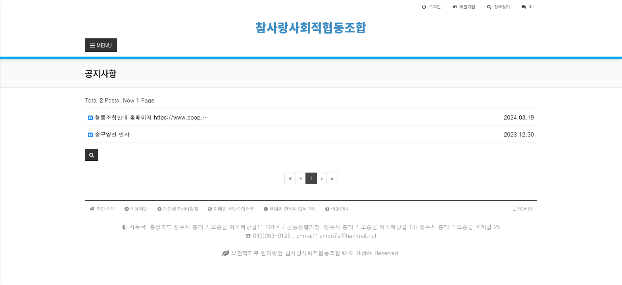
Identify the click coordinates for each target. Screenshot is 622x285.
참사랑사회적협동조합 (311, 27)
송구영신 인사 (109, 134)
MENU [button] (101, 45)
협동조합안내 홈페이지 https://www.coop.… (148, 117)
